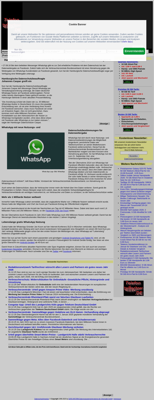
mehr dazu (127, 41)
